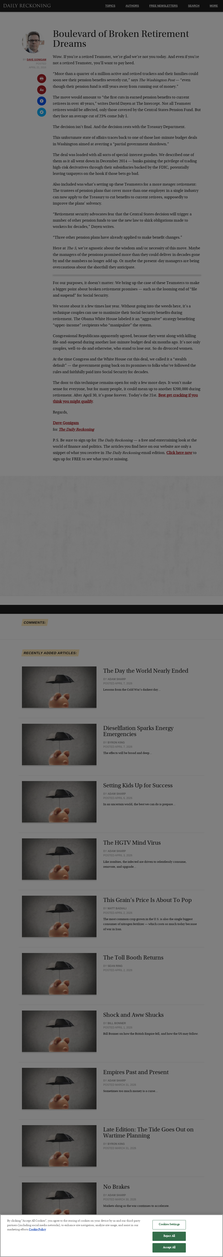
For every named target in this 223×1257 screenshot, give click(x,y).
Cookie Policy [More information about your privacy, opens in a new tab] (37, 1232)
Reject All (169, 1239)
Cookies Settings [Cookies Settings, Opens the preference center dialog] (169, 1227)
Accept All (169, 1250)
